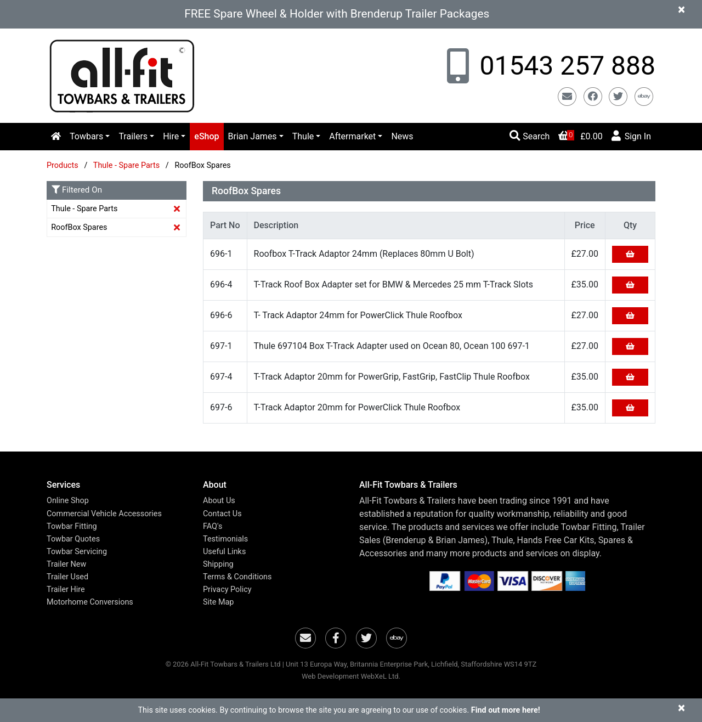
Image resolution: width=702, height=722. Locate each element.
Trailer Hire (66, 589)
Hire (171, 136)
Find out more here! (505, 710)
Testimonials (225, 539)
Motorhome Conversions (90, 602)
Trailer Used (67, 577)
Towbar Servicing (77, 551)
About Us (219, 500)
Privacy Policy (227, 589)
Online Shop (68, 500)
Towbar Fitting (72, 526)
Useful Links (224, 551)
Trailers (133, 136)
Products (62, 165)
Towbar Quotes (73, 539)
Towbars (86, 136)
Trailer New (66, 564)
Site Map (218, 602)
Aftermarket (352, 136)
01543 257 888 (564, 65)
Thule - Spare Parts (127, 165)
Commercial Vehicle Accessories (104, 513)
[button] (116, 485)
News (402, 136)
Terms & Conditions (237, 577)
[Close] (681, 9)
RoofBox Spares (79, 227)
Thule (303, 136)
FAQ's (212, 526)
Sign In (631, 136)
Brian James (252, 136)
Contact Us (222, 513)
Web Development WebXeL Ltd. (351, 676)
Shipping (218, 564)
